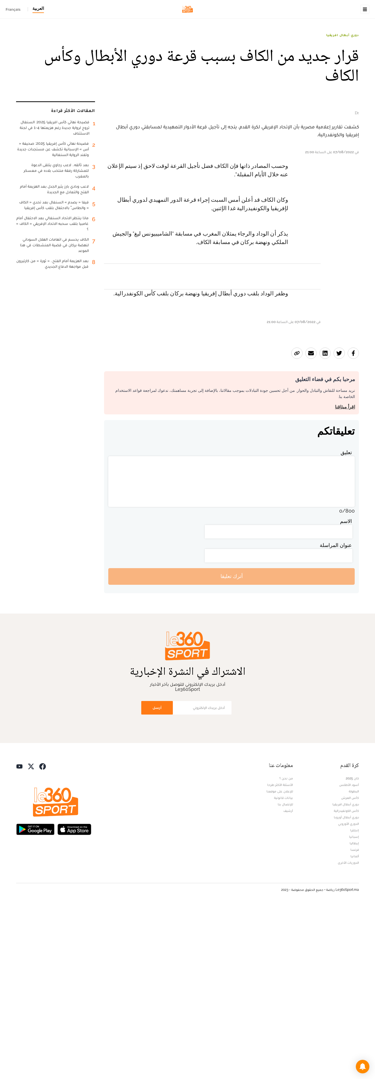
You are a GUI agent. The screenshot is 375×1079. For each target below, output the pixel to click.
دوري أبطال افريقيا (342, 70)
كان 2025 (352, 950)
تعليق (346, 624)
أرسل (157, 880)
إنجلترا (354, 1002)
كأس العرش (350, 970)
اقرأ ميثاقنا (345, 579)
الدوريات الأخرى (348, 1035)
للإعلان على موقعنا (279, 963)
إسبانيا (354, 1009)
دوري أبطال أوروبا (346, 989)
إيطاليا (354, 1015)
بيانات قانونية (283, 970)
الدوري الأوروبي (348, 996)
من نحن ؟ (286, 950)
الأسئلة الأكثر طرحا (280, 957)
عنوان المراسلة (336, 717)
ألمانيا (354, 1028)
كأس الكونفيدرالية (346, 983)
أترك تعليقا (231, 748)
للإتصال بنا (285, 976)
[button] (362, 1066)
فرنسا (354, 1022)
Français (13, 9)
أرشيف (288, 983)
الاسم (346, 693)
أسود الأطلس (349, 957)
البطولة (354, 963)
